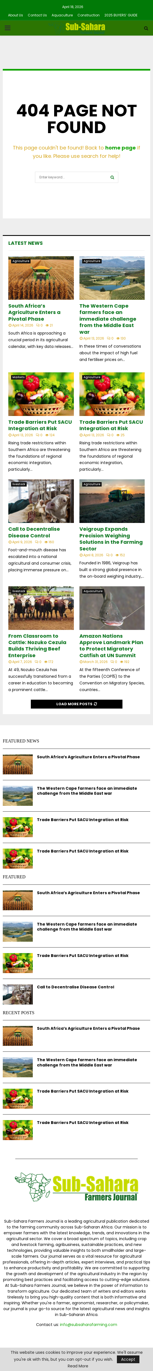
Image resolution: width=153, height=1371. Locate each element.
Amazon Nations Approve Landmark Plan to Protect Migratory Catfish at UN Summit (111, 645)
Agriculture (20, 261)
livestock (18, 484)
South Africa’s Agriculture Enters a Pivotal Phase (34, 312)
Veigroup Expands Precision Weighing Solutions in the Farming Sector (111, 538)
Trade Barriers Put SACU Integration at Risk (40, 425)
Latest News (25, 243)
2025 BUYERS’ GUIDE (120, 15)
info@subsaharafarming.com (88, 1324)
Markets (18, 377)
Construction (88, 15)
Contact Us (37, 15)
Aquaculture (62, 15)
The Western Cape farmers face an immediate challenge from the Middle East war (107, 318)
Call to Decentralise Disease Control (34, 532)
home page (120, 147)
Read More (78, 1366)
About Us (15, 15)
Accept (128, 1359)
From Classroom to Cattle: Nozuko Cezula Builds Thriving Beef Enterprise (37, 645)
